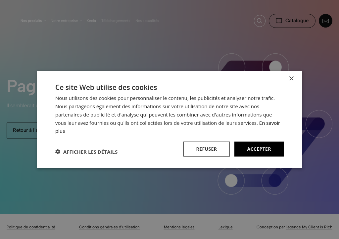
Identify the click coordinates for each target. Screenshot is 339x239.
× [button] (291, 78)
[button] (86, 152)
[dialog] (169, 119)
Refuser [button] (206, 149)
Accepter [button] (259, 149)
